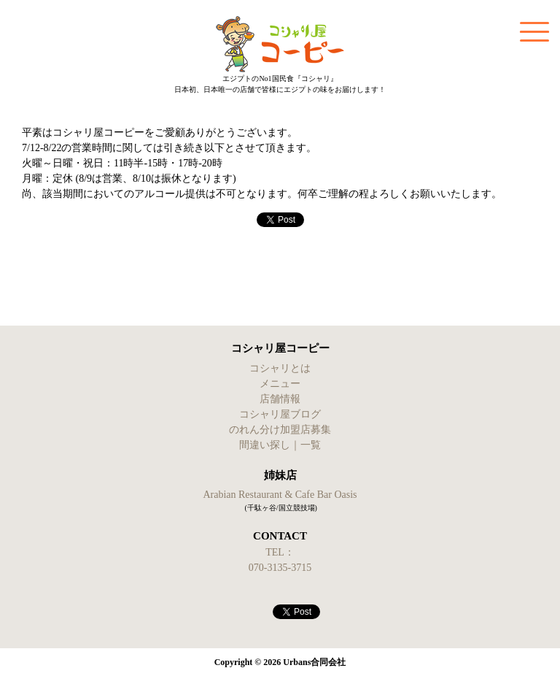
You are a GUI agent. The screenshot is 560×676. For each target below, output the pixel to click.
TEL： (280, 552)
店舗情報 (280, 398)
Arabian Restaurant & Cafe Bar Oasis (280, 494)
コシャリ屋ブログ (280, 414)
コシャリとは (280, 368)
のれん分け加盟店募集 (280, 429)
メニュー (280, 383)
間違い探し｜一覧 (280, 444)
